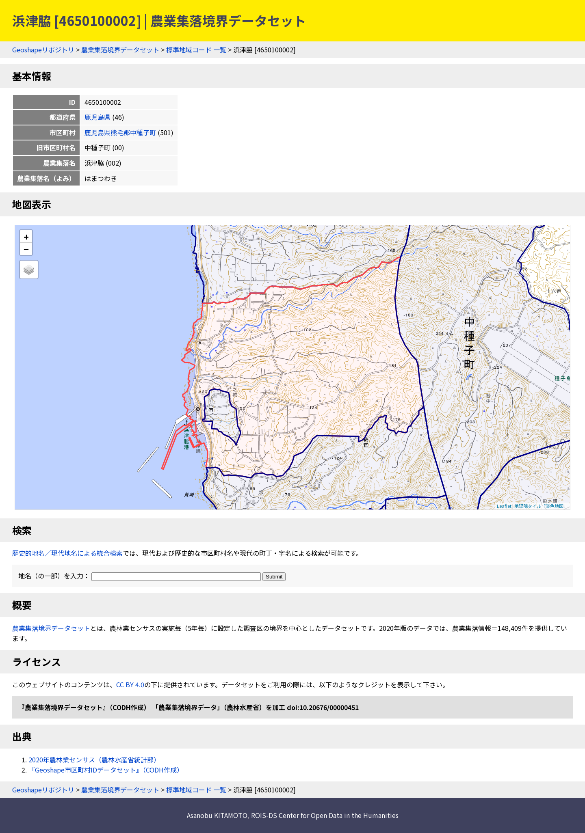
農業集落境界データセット (120, 49)
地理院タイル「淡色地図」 (541, 506)
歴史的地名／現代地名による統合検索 (67, 553)
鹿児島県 (97, 117)
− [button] (26, 249)
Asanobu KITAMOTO (217, 815)
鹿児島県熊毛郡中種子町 (120, 132)
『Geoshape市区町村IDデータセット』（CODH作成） (105, 770)
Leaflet (504, 506)
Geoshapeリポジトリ (43, 49)
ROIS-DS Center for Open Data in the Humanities (325, 815)
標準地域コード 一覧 (196, 49)
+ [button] (26, 236)
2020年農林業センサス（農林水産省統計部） (94, 759)
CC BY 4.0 (130, 684)
